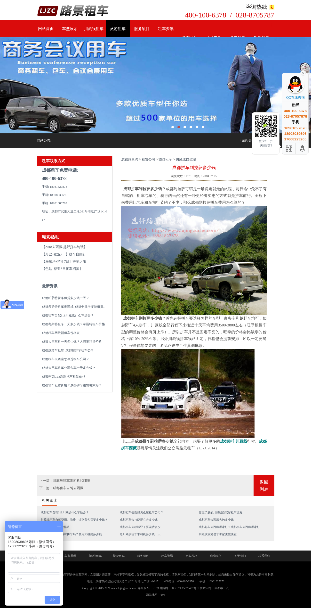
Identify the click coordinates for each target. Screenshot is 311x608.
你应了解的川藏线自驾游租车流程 (220, 512)
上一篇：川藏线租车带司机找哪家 (64, 481)
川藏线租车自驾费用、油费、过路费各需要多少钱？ (74, 519)
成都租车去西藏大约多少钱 (216, 519)
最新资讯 (49, 286)
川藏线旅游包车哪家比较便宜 (218, 534)
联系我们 (264, 556)
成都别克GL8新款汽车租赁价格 (64, 376)
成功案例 (216, 556)
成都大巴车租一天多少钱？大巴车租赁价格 (72, 341)
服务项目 (142, 29)
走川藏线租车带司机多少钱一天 (140, 534)
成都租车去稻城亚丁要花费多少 (140, 527)
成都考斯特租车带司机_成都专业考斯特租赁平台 (76, 306)
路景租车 (144, 588)
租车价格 (191, 556)
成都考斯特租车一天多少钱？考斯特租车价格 (73, 324)
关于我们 (240, 556)
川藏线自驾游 (186, 159)
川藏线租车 (94, 29)
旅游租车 (118, 29)
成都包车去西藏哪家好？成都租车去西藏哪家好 (229, 527)
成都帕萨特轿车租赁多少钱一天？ (65, 298)
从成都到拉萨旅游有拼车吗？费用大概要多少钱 (71, 534)
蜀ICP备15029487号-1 (185, 588)
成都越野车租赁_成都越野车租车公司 (68, 350)
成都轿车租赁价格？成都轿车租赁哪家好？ (72, 385)
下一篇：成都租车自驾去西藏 (61, 488)
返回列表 (264, 486)
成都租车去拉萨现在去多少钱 (139, 519)
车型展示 (70, 29)
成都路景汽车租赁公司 (138, 159)
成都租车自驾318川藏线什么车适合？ (68, 315)
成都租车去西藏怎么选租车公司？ (65, 359)
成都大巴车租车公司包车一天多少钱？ (69, 368)
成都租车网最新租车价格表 (61, 333)
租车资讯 (166, 29)
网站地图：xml (155, 595)
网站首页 (46, 29)
